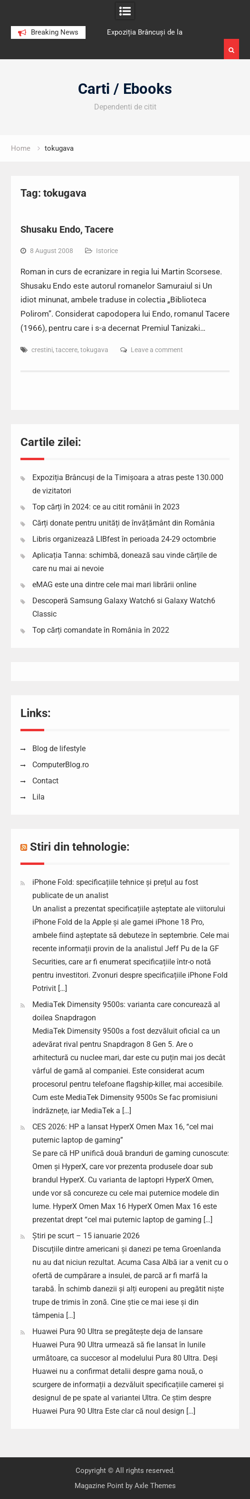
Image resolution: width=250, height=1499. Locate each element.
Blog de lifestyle (59, 748)
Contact (45, 780)
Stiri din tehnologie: (80, 847)
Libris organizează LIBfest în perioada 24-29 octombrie (124, 539)
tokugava (94, 350)
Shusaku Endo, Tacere (67, 229)
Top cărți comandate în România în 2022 (100, 630)
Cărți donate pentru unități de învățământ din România (123, 522)
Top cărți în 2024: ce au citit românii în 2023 (106, 506)
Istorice (107, 250)
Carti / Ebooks (125, 89)
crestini (42, 350)
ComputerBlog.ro (60, 764)
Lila (38, 796)
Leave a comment (157, 350)
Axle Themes (155, 1485)
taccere (66, 350)
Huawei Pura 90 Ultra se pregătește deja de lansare (117, 1331)
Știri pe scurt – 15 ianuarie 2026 (86, 1235)
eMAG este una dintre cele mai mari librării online (114, 584)
